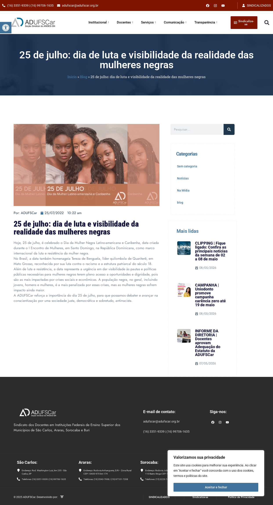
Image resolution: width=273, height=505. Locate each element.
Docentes (125, 22)
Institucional (99, 22)
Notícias (183, 178)
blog (180, 202)
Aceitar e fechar (216, 487)
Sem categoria (187, 166)
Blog (83, 76)
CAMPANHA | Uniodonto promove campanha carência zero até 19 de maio (210, 295)
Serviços (148, 22)
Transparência (205, 22)
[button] (5, 27)
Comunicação (175, 22)
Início (72, 76)
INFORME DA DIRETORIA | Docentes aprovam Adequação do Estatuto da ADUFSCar (207, 343)
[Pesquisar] (229, 129)
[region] (216, 473)
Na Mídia (183, 190)
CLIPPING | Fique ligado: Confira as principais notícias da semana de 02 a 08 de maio (211, 251)
